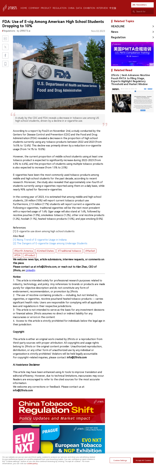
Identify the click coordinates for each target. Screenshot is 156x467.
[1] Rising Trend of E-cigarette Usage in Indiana (40, 239)
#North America (23, 250)
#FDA (17, 255)
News (114, 31)
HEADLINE (118, 26)
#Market (90, 250)
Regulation (118, 37)
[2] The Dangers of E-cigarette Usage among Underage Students (50, 243)
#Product (30, 255)
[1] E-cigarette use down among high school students (43, 231)
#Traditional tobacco (69, 250)
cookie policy (32, 463)
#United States (45, 250)
